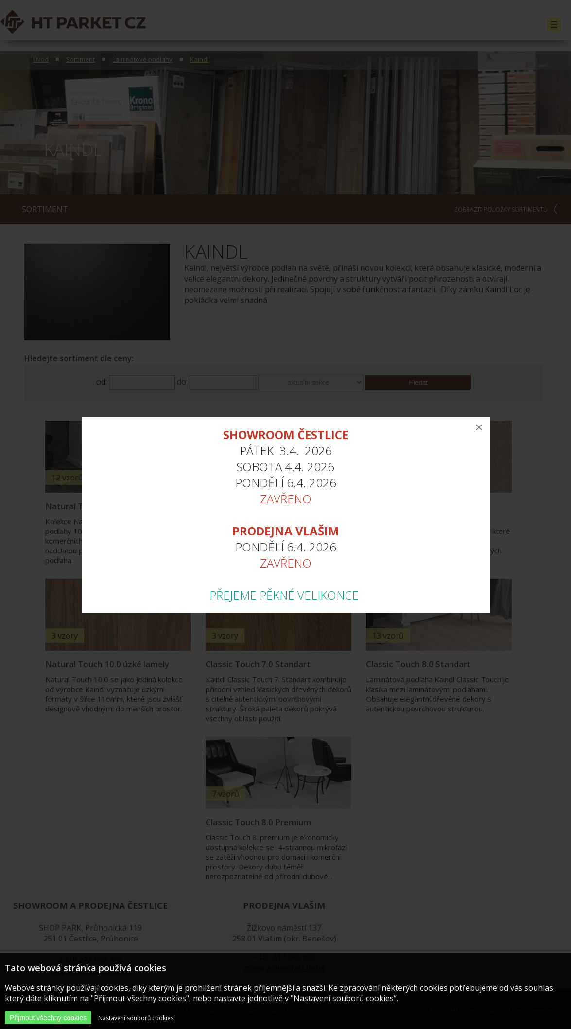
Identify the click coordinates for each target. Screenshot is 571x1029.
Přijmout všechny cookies (48, 1018)
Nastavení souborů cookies (135, 1018)
